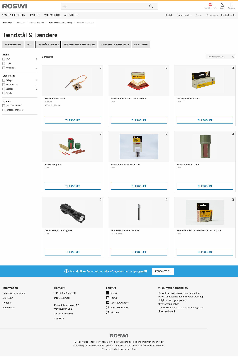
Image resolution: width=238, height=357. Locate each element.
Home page (7, 22)
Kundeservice (184, 15)
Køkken (35, 15)
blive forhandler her (168, 303)
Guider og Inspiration (13, 292)
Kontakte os (163, 271)
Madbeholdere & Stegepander (79, 44)
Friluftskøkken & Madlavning (60, 22)
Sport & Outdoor (119, 302)
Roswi (113, 292)
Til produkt (72, 120)
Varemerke (8, 307)
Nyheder (7, 302)
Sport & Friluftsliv (14, 15)
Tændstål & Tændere (48, 44)
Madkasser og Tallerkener (115, 44)
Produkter (21, 22)
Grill (29, 44)
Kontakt (169, 15)
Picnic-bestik (141, 44)
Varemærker (52, 15)
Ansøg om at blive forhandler (221, 15)
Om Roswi (7, 297)
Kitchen (114, 312)
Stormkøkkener (13, 44)
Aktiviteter (71, 15)
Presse (199, 15)
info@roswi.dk (62, 297)
